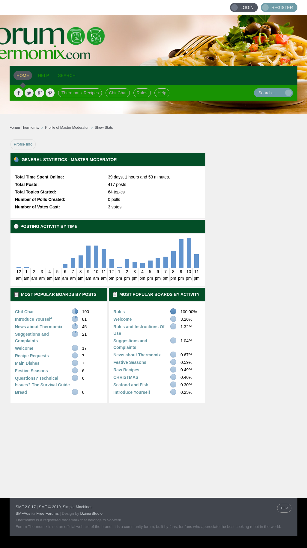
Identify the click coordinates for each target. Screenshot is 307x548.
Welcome (24, 348)
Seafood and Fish (130, 384)
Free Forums (47, 513)
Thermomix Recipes (80, 92)
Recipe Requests (32, 355)
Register (282, 7)
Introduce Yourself (33, 319)
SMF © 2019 (50, 507)
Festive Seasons (31, 370)
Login (247, 7)
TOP (284, 508)
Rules (142, 92)
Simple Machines (77, 507)
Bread (21, 392)
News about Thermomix (38, 326)
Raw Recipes (126, 369)
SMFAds (23, 513)
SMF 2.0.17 (26, 507)
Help (162, 92)
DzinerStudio (91, 513)
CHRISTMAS (125, 377)
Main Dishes (27, 363)
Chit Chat (117, 92)
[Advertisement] (252, 229)
